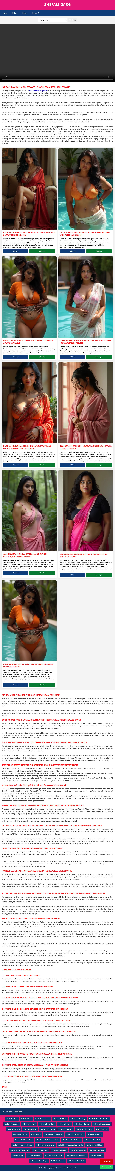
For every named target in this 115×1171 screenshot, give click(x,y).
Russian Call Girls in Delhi (24, 1140)
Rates (24, 13)
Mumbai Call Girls (14, 1129)
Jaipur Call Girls (101, 1129)
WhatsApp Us (107, 1167)
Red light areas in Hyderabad (76, 1155)
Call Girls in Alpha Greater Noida (48, 1140)
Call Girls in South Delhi (77, 1161)
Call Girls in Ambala (34, 1155)
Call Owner (72, 251)
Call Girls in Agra (18, 1155)
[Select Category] (52, 20)
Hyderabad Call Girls (20, 1134)
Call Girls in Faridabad (94, 1145)
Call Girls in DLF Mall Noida (20, 1150)
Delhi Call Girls (26, 1119)
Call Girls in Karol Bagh (84, 1129)
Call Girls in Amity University (22, 1145)
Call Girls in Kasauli (11, 1124)
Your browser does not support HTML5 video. (57, 53)
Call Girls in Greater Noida (71, 1140)
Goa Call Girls (36, 1134)
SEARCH (73, 20)
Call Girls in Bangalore (78, 1150)
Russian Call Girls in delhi (53, 1155)
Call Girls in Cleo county (102, 1124)
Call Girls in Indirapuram (38, 91)
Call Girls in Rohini (96, 1155)
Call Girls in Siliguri (28, 1124)
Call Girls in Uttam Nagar (38, 1161)
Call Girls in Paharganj (81, 1124)
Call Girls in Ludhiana (42, 1119)
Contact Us (35, 13)
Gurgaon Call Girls (60, 1119)
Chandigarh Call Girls (59, 1150)
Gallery (14, 13)
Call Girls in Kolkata (65, 1129)
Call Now (15, 251)
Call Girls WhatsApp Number (99, 1119)
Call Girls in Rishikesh (47, 1124)
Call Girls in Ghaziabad (92, 1140)
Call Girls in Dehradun (40, 1150)
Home (5, 13)
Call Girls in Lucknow (48, 1129)
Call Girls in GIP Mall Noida (54, 1134)
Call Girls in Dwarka (57, 1161)
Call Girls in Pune (64, 1124)
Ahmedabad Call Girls (97, 1150)
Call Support (107, 1161)
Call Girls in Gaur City (78, 1119)
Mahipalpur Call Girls (95, 1134)
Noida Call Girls (11, 1119)
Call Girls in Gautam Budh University (70, 1145)
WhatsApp (42, 251)
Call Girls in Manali (30, 1129)
